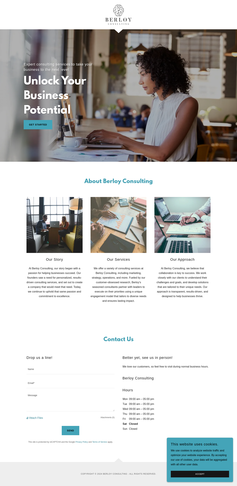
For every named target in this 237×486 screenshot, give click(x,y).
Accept (199, 474)
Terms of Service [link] (99, 442)
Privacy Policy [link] (81, 442)
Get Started (38, 124)
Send (70, 430)
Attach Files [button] (36, 417)
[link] (118, 14)
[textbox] (70, 369)
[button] (27, 418)
